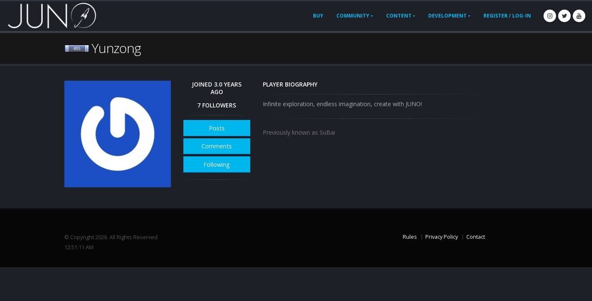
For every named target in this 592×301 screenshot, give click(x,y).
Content (399, 15)
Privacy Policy (441, 236)
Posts (217, 128)
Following (216, 164)
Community (352, 15)
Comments (216, 146)
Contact (475, 236)
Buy (318, 15)
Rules (410, 236)
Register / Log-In (507, 15)
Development (447, 15)
